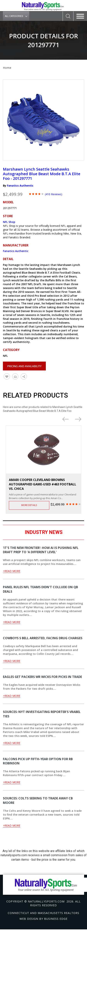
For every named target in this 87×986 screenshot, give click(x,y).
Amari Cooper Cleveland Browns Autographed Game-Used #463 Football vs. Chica (42, 484)
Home (7, 68)
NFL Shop (9, 222)
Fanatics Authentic (20, 185)
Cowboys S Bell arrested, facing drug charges (42, 638)
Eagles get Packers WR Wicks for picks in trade (42, 677)
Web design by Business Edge (43, 919)
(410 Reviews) (53, 194)
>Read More (11, 571)
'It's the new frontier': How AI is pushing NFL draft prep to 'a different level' (40, 550)
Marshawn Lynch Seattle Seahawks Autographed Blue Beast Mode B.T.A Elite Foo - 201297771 (41, 174)
